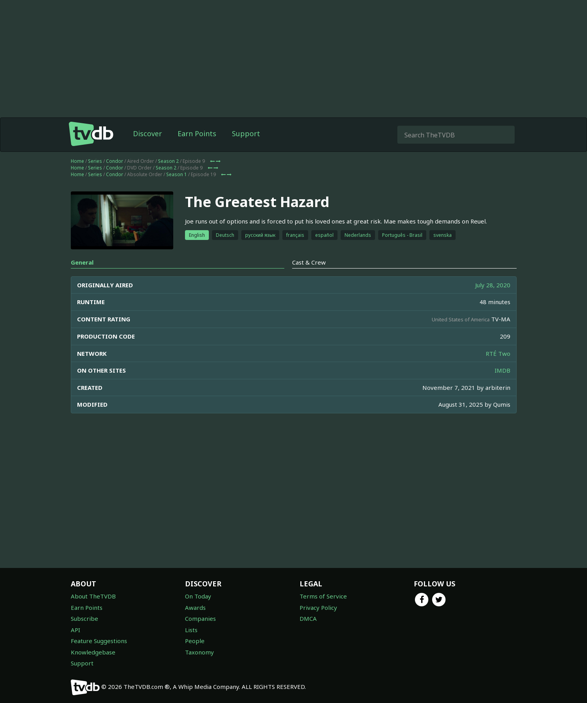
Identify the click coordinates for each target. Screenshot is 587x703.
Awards (195, 607)
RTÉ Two (498, 353)
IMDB (502, 370)
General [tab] (82, 262)
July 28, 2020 (492, 285)
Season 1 (176, 174)
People (195, 641)
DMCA (308, 618)
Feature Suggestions (99, 641)
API (75, 630)
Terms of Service (323, 596)
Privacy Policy (318, 607)
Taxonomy (199, 652)
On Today (198, 596)
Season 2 (168, 161)
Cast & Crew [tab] (309, 262)
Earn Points (197, 133)
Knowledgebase (93, 652)
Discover (147, 133)
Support (246, 133)
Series (95, 161)
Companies (200, 618)
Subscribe (84, 618)
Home (77, 161)
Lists (191, 630)
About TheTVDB (93, 596)
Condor (114, 161)
